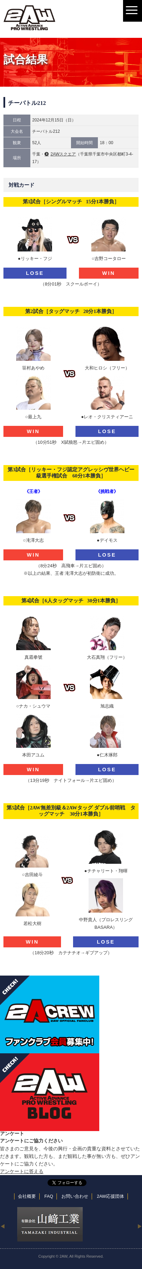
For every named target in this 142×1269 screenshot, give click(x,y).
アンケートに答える (21, 1171)
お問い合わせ (74, 1196)
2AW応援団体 (110, 1196)
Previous (2, 1226)
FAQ (48, 1196)
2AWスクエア (63, 154)
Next (139, 1226)
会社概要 (27, 1196)
